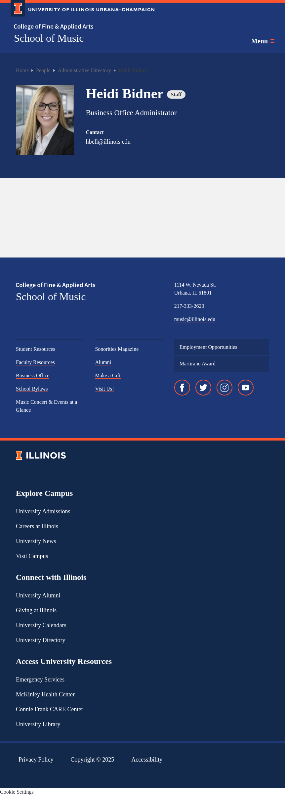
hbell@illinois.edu (108, 141)
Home (22, 70)
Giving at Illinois (36, 610)
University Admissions (43, 511)
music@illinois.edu (195, 319)
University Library (38, 724)
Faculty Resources (35, 362)
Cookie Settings (17, 792)
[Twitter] (203, 388)
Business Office (32, 376)
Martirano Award (198, 364)
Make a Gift (107, 376)
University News (36, 541)
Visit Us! (104, 389)
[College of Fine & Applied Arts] (80, 27)
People (43, 70)
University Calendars (41, 625)
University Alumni (38, 595)
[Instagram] (224, 388)
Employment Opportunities (208, 347)
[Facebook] (182, 388)
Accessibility (146, 760)
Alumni (103, 362)
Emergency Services (40, 680)
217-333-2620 (189, 306)
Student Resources (35, 349)
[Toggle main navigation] (262, 41)
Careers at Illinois (37, 526)
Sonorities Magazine (117, 349)
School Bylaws (32, 389)
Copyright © (92, 760)
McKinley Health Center (45, 694)
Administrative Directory (84, 70)
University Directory (40, 640)
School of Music (49, 38)
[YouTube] (246, 388)
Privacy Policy (36, 760)
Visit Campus (32, 556)
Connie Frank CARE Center (49, 709)
